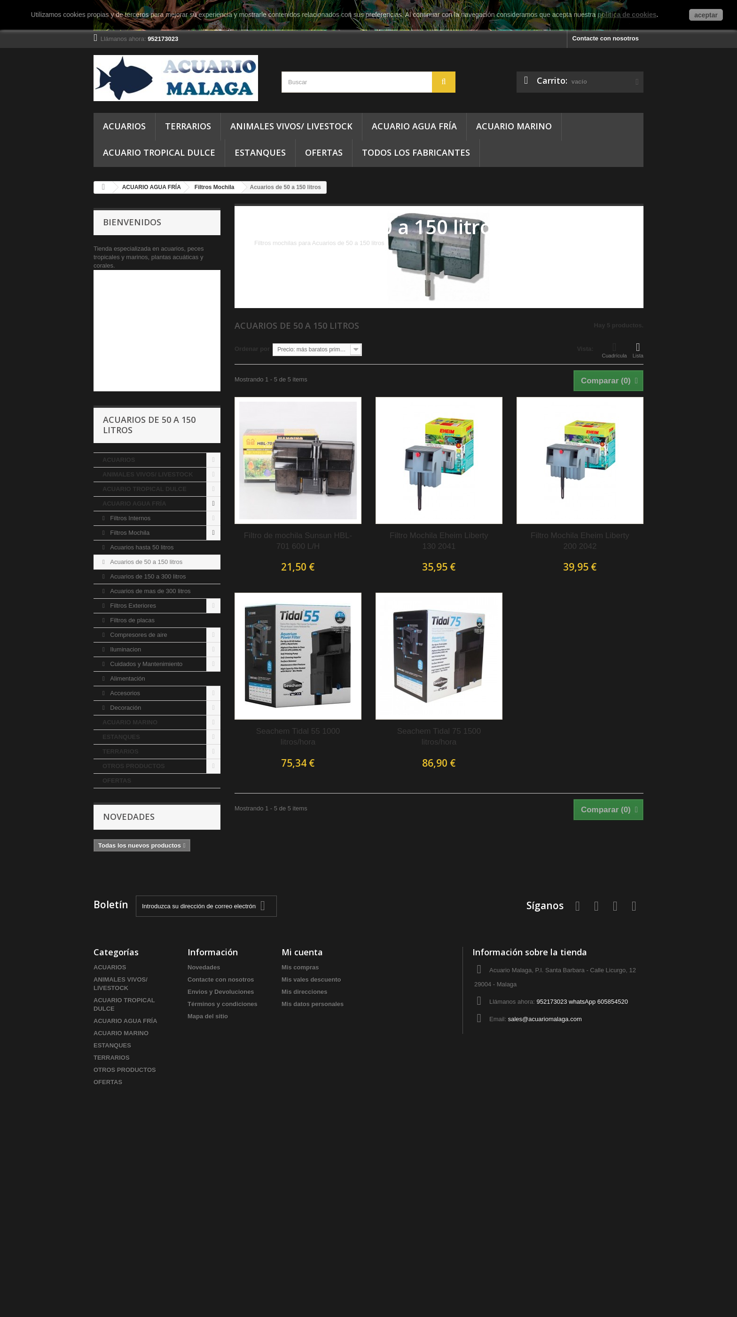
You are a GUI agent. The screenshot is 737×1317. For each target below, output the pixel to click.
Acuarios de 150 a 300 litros (147, 751)
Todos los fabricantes (416, 152)
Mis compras (300, 1142)
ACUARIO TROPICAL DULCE (159, 152)
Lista (638, 349)
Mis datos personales (313, 1179)
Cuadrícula (614, 349)
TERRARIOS (188, 126)
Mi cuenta (302, 1127)
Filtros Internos (130, 693)
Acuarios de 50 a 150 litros (146, 737)
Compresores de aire (138, 810)
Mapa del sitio (208, 1191)
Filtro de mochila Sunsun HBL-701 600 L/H (298, 541)
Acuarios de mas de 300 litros (150, 766)
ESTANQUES (260, 152)
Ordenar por (252, 348)
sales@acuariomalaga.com (545, 1194)
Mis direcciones (305, 1167)
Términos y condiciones (223, 1179)
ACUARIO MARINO (514, 126)
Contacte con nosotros (605, 38)
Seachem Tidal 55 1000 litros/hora (298, 736)
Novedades (129, 992)
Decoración (125, 883)
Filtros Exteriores (132, 781)
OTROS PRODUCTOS (133, 941)
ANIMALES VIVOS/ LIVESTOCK (291, 126)
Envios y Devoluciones (221, 1167)
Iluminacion (125, 824)
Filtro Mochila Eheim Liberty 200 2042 (580, 541)
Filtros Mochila (129, 708)
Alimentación (127, 853)
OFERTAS (324, 152)
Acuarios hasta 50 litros (141, 722)
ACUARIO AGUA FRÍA (414, 126)
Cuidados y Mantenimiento (146, 839)
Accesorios (124, 868)
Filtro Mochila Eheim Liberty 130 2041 (439, 541)
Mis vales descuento (311, 1154)
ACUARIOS (124, 126)
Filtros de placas (132, 795)
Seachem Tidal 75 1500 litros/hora (439, 736)
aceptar (706, 15)
